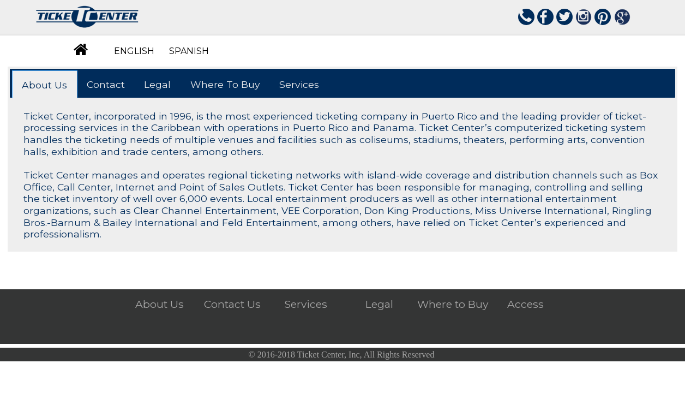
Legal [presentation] (157, 84)
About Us (159, 305)
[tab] (44, 84)
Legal (379, 305)
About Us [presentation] (44, 85)
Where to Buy (452, 305)
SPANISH (189, 51)
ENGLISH (134, 51)
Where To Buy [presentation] (225, 84)
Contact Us (232, 305)
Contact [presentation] (106, 84)
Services (305, 305)
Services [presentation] (299, 84)
